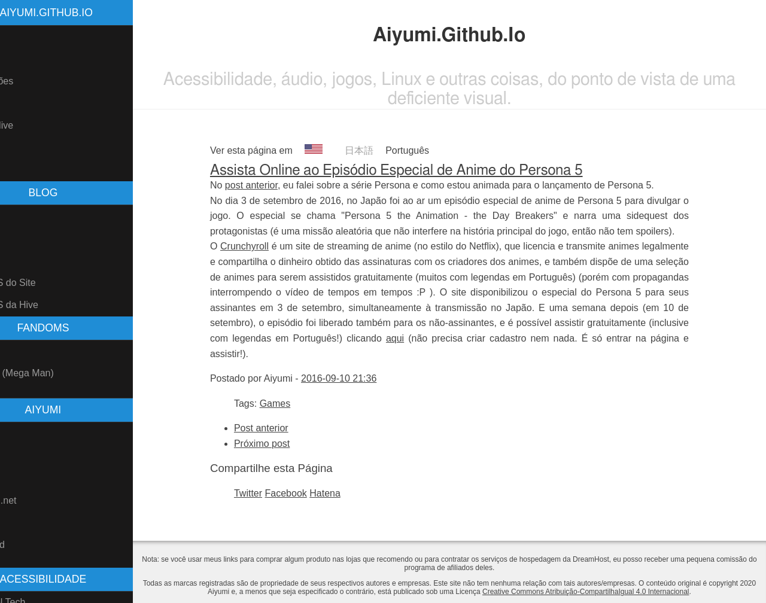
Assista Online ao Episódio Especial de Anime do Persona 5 (419, 170)
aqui (418, 338)
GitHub (21, 455)
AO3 (15, 522)
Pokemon (26, 351)
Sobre (19, 59)
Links (17, 148)
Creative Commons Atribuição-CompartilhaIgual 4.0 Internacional (633, 591)
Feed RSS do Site (44, 283)
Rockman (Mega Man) (53, 373)
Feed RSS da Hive (46, 305)
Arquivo (22, 238)
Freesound (29, 545)
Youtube (23, 433)
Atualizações (33, 81)
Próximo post (285, 443)
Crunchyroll (268, 246)
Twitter (271, 493)
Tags (16, 260)
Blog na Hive (33, 125)
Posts (18, 216)
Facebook (309, 493)
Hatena (348, 493)
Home (19, 37)
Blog (15, 103)
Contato (22, 170)
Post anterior (284, 428)
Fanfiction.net (34, 500)
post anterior (274, 185)
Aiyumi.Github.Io (93, 13)
